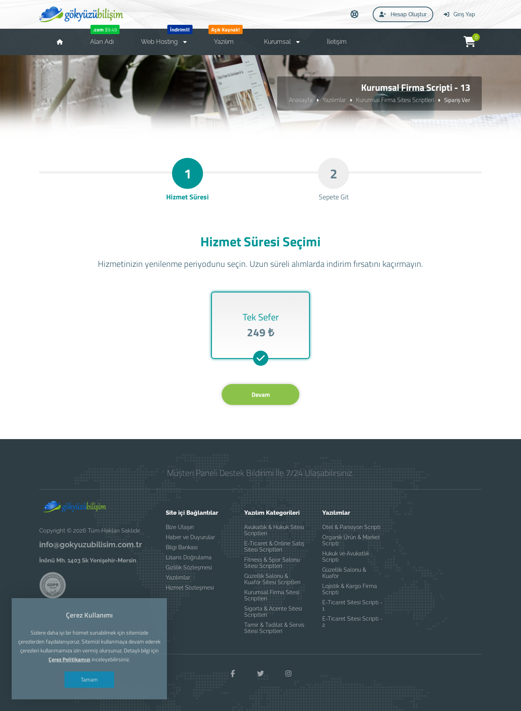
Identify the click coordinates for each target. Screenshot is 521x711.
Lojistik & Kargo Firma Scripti (349, 589)
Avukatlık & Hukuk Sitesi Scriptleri (274, 530)
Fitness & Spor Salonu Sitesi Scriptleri (272, 563)
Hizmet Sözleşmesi (190, 588)
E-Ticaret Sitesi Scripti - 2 (352, 622)
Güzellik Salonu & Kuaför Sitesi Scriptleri (272, 579)
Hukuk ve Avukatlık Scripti (345, 556)
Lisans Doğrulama (189, 557)
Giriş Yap (459, 14)
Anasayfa (301, 99)
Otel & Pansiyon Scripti (351, 527)
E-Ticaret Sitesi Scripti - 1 (352, 605)
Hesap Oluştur (403, 14)
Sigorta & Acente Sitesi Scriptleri (273, 611)
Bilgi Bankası (182, 547)
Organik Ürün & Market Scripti (351, 540)
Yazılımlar (334, 99)
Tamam (89, 679)
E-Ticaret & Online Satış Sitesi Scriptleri (274, 546)
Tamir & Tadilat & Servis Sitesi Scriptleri (274, 628)
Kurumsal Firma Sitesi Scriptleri (395, 99)
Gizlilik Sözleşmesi (189, 567)
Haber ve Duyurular (190, 537)
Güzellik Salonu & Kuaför (344, 573)
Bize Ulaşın (180, 527)
